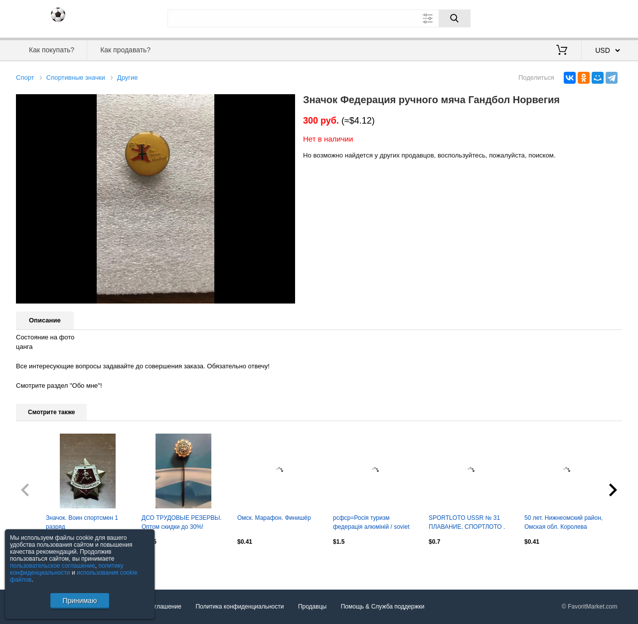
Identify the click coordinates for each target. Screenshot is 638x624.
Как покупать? (51, 50)
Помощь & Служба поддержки (383, 606)
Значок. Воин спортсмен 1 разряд (82, 522)
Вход (564, 17)
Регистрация (601, 17)
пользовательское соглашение (52, 565)
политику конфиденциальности (67, 569)
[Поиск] (455, 18)
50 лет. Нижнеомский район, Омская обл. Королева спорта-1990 (563, 523)
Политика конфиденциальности (239, 606)
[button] (286, 103)
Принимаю (79, 601)
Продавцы (312, 606)
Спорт (25, 77)
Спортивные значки (75, 77)
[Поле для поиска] (319, 18)
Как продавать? (125, 50)
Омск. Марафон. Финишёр (274, 517)
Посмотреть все (38, 563)
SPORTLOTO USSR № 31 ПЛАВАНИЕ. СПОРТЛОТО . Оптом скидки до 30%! (467, 523)
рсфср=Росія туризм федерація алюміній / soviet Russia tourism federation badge (371, 523)
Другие (127, 77)
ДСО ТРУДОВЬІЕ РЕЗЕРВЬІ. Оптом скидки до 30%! (182, 522)
